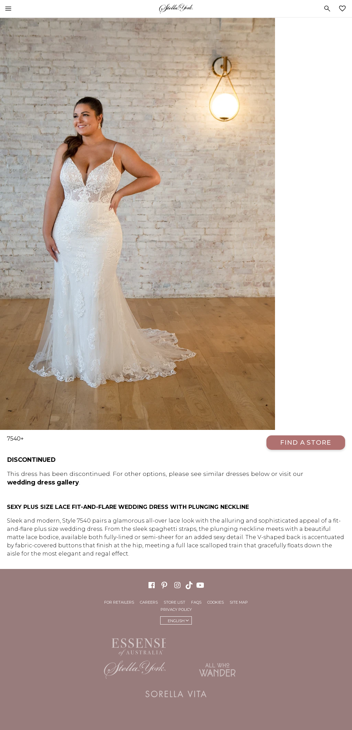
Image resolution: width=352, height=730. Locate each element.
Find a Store (305, 442)
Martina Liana (217, 644)
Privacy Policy (176, 609)
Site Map (239, 602)
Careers (149, 602)
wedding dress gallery (43, 482)
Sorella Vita (176, 694)
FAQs (196, 602)
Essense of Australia (135, 646)
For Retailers (119, 602)
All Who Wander (217, 670)
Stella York (176, 8)
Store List (174, 602)
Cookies (215, 602)
